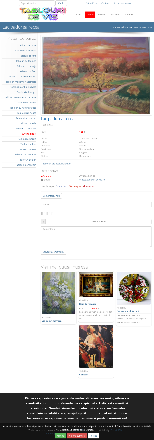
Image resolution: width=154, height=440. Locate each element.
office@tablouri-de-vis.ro (92, 179)
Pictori (101, 14)
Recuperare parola (122, 3)
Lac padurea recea (143, 27)
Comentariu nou (51, 195)
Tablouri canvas (28, 149)
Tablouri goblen (28, 159)
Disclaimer (114, 14)
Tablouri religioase (26, 112)
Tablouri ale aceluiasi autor (57, 163)
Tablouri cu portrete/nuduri (22, 76)
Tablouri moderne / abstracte (21, 81)
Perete (90, 14)
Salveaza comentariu (53, 251)
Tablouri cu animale (26, 128)
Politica (93, 435)
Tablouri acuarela (27, 138)
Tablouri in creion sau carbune (20, 97)
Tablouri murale (28, 123)
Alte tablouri (127, 27)
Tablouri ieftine (28, 144)
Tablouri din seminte (25, 154)
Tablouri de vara (27, 55)
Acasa (79, 14)
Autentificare (92, 3)
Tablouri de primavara (24, 50)
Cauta (61, 3)
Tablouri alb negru (26, 92)
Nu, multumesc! (77, 435)
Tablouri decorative (26, 102)
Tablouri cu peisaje (26, 66)
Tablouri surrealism (26, 118)
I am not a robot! (98, 221)
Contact (129, 14)
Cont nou (105, 3)
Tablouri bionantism (25, 164)
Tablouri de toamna (26, 60)
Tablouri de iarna (27, 45)
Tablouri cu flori (28, 71)
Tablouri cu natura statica (23, 107)
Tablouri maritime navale (23, 86)
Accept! (60, 435)
